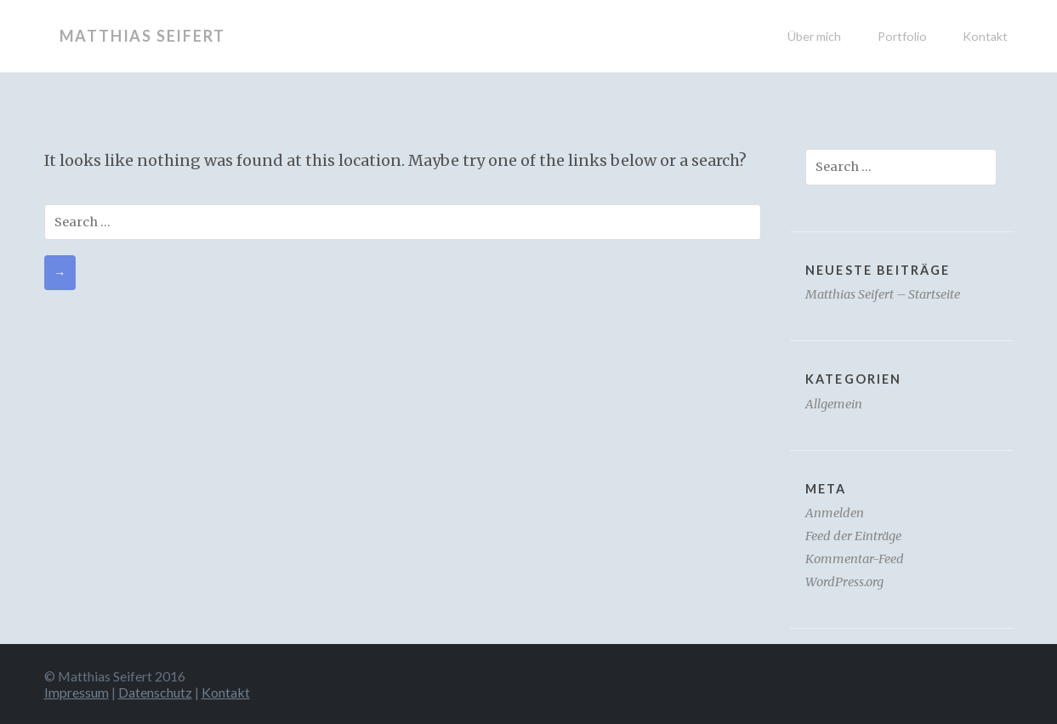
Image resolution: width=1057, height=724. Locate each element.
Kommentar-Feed (854, 559)
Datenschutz (155, 692)
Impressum (76, 692)
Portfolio (902, 36)
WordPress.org (844, 582)
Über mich (814, 36)
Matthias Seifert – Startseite (882, 294)
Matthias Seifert (142, 35)
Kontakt (985, 36)
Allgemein (833, 404)
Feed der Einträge (853, 536)
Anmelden (834, 513)
